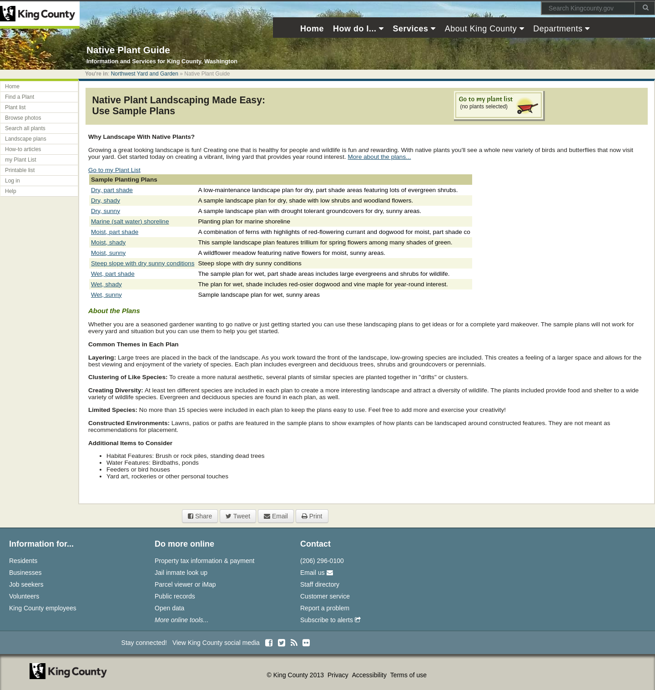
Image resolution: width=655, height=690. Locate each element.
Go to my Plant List (114, 170)
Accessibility (370, 675)
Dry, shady (105, 200)
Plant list (15, 107)
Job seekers (26, 584)
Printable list (20, 170)
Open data (169, 608)
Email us (316, 572)
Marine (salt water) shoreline (130, 221)
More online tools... (181, 620)
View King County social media (216, 642)
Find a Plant (19, 97)
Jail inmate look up (181, 572)
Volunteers (24, 596)
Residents (23, 560)
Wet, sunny (106, 294)
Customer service (325, 596)
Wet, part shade (113, 273)
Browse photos (23, 118)
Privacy (339, 675)
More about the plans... (379, 156)
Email (276, 516)
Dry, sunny (105, 211)
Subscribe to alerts (330, 620)
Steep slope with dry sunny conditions (142, 263)
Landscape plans (25, 139)
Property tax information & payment (204, 560)
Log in (12, 181)
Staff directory (319, 584)
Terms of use (408, 675)
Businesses (25, 572)
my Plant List (20, 160)
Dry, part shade (112, 190)
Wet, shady (106, 284)
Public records (175, 596)
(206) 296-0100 (322, 560)
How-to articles (23, 149)
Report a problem (324, 608)
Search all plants (25, 128)
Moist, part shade (114, 231)
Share (200, 516)
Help (10, 191)
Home (12, 86)
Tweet (238, 516)
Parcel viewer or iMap (185, 584)
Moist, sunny (108, 252)
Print (312, 516)
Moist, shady (108, 242)
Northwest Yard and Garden (144, 74)
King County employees (42, 608)
